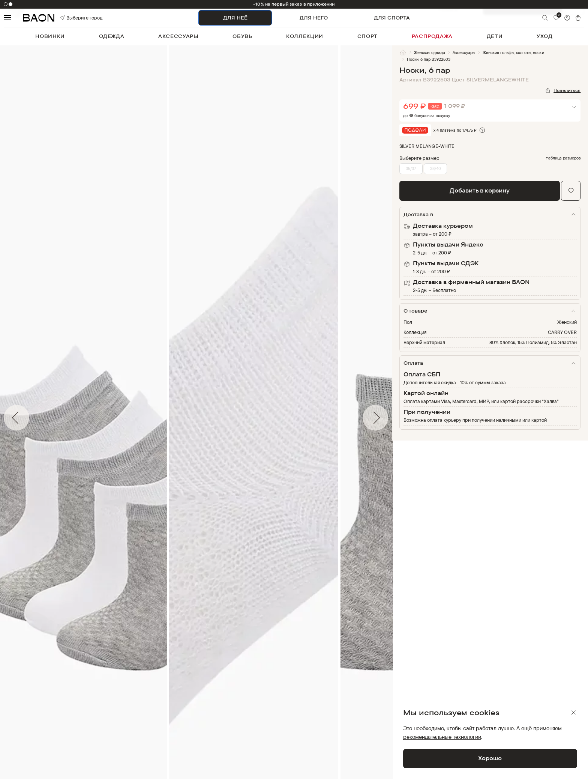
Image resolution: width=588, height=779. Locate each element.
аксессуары (178, 36)
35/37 (411, 168)
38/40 (435, 168)
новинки (50, 36)
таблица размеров (563, 158)
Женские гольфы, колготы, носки (513, 52)
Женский (567, 322)
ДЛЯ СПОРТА (392, 18)
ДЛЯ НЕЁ (235, 18)
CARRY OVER (562, 332)
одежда (111, 36)
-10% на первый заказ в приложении (293, 4)
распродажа (432, 36)
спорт (367, 36)
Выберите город (71, 18)
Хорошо (490, 758)
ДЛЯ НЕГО (314, 18)
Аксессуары (464, 52)
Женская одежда (429, 52)
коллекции (304, 36)
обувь (242, 36)
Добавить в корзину (480, 190)
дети (495, 36)
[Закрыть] (573, 712)
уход (545, 36)
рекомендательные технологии (442, 736)
